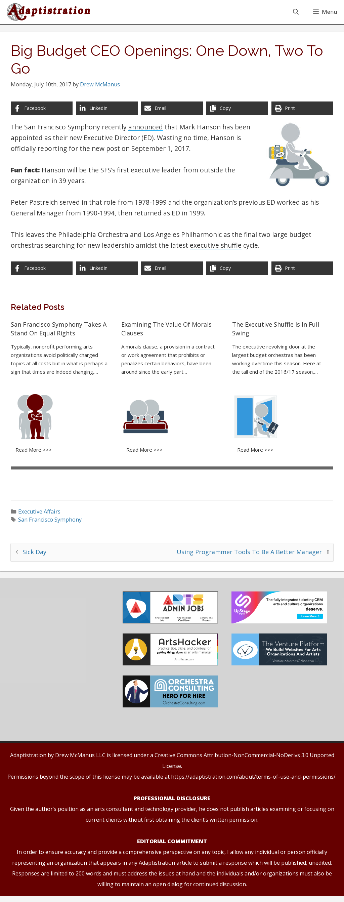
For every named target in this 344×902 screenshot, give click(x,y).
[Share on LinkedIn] (108, 113)
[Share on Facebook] (43, 113)
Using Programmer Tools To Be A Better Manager (246, 554)
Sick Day (37, 554)
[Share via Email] (172, 113)
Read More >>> (36, 453)
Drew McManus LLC (80, 761)
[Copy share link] (236, 113)
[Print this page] (300, 113)
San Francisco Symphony (53, 523)
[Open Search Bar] (295, 13)
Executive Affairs (42, 514)
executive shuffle (218, 249)
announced (148, 131)
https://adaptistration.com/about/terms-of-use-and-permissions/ (253, 782)
